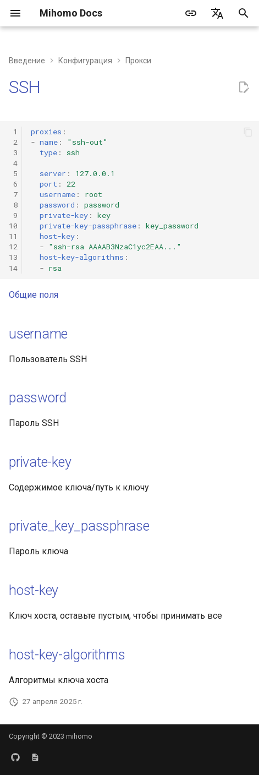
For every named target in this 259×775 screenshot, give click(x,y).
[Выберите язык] (217, 13)
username (38, 334)
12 (13, 247)
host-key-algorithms (67, 655)
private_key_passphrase (79, 526)
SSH (25, 87)
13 (13, 257)
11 (13, 236)
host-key (33, 590)
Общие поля (33, 295)
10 (13, 226)
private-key (40, 462)
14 (13, 268)
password (38, 398)
